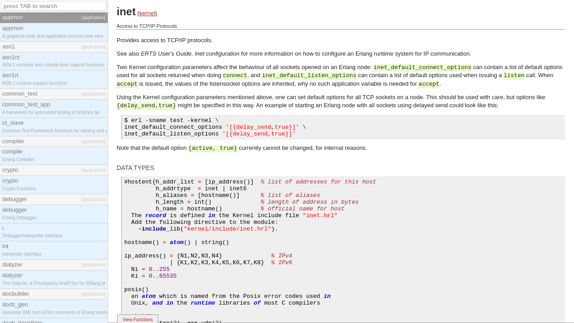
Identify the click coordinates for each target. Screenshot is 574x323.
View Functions (137, 319)
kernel (147, 13)
